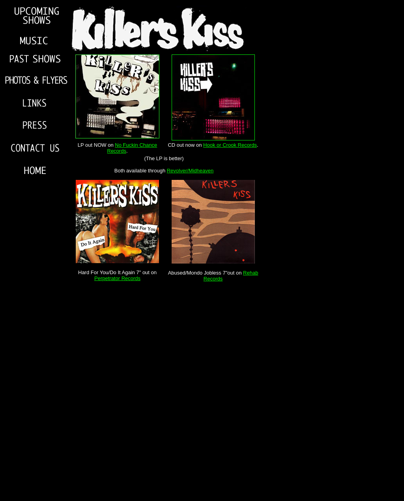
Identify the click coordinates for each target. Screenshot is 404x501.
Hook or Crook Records (230, 145)
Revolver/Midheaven (190, 171)
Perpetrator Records (117, 278)
